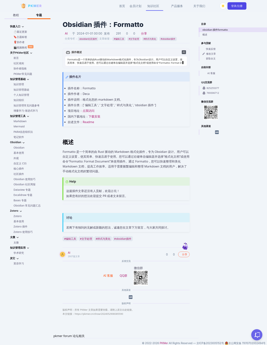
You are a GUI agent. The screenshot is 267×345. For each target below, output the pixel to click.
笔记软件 (19, 137)
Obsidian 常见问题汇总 (27, 205)
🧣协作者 (19, 42)
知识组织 (19, 100)
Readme (88, 122)
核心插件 (19, 168)
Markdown (20, 121)
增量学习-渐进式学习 (26, 110)
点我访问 (88, 111)
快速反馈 (209, 49)
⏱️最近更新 (20, 31)
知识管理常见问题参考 (27, 105)
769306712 (210, 93)
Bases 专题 (20, 200)
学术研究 (19, 253)
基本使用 (19, 152)
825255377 (210, 88)
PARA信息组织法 (23, 132)
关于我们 (199, 6)
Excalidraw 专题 (23, 195)
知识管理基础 (21, 89)
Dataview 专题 (22, 189)
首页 (122, 6)
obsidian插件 (168, 39)
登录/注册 (237, 5)
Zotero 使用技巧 (23, 232)
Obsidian (19, 147)
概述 (204, 34)
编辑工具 (119, 39)
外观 (16, 158)
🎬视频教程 (23, 47)
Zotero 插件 (20, 226)
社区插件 (19, 174)
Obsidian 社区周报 (24, 184)
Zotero (18, 216)
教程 (16, 15)
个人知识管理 (21, 95)
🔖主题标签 (20, 37)
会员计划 (135, 6)
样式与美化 (150, 39)
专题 (39, 15)
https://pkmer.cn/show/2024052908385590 (99, 313)
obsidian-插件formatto (215, 29)
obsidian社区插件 (88, 39)
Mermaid (19, 126)
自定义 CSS (20, 163)
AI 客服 (208, 73)
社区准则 (19, 63)
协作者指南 (20, 68)
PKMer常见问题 (23, 74)
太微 (16, 242)
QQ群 (123, 276)
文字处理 (134, 39)
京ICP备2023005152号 (210, 343)
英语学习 (19, 263)
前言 (16, 58)
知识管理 (19, 84)
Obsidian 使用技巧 (24, 179)
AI (66, 33)
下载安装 (94, 116)
